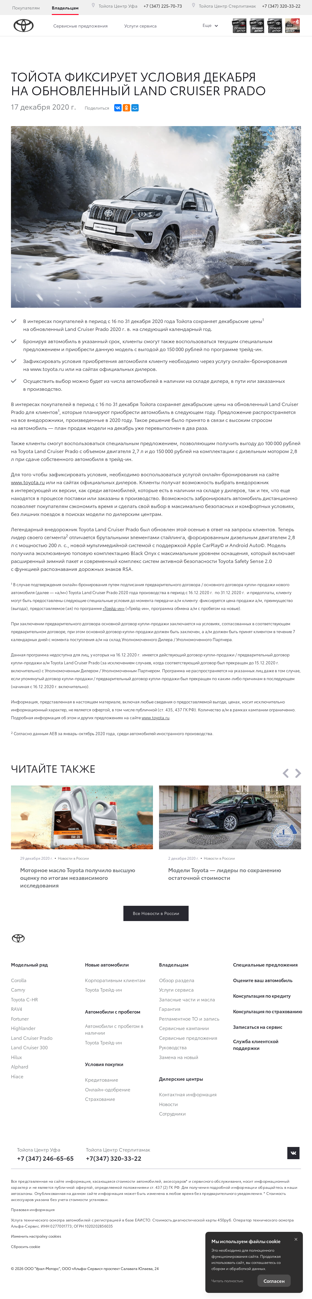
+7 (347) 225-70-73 (163, 6)
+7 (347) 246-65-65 (45, 1158)
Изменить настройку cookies (36, 1236)
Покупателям (26, 8)
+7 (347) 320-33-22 (281, 6)
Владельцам (65, 8)
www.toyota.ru (28, 481)
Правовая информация (33, 1209)
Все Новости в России (156, 913)
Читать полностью (227, 1280)
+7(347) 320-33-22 (113, 1158)
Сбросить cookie (25, 1246)
